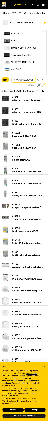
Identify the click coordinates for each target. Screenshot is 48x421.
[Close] (43, 31)
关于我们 (23, 13)
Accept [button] (35, 410)
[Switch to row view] (44, 85)
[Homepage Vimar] (4, 4)
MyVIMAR (19, 4)
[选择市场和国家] (38, 4)
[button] (45, 366)
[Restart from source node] (38, 79)
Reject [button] (13, 410)
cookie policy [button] (10, 386)
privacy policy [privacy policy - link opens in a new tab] (31, 373)
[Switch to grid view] (39, 85)
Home (6, 13)
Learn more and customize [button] (24, 416)
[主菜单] (43, 4)
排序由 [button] (31, 85)
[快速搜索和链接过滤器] (33, 4)
